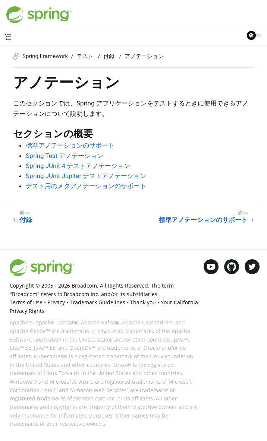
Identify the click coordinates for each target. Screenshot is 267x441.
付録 (109, 56)
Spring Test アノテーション (64, 155)
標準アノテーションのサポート (70, 145)
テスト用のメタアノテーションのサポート (86, 186)
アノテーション (144, 56)
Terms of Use (26, 302)
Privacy (56, 302)
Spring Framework (45, 56)
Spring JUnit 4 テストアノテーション (78, 165)
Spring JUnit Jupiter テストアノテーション (86, 176)
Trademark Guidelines (97, 302)
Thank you (143, 302)
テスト (85, 56)
